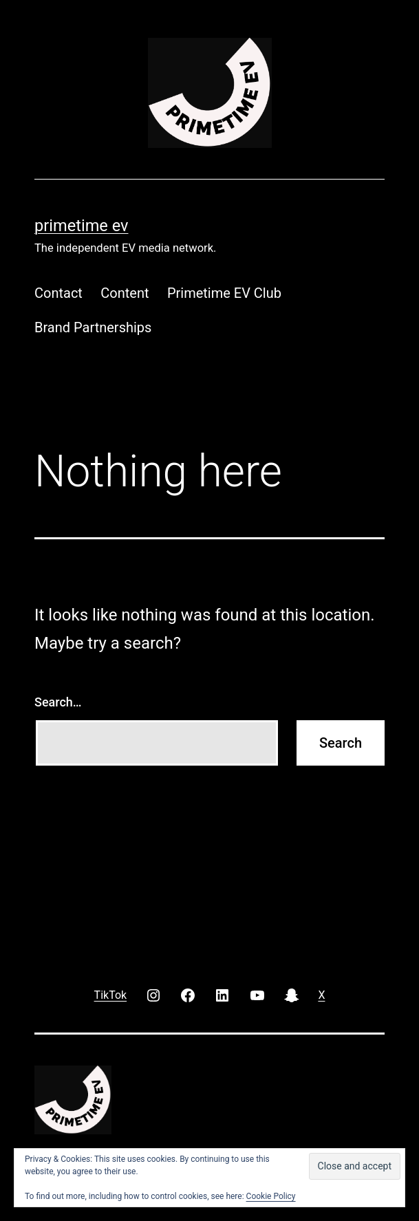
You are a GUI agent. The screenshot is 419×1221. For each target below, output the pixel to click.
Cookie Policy (271, 1196)
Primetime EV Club (224, 293)
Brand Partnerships (92, 327)
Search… (58, 702)
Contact (58, 293)
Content (124, 293)
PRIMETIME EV (81, 225)
